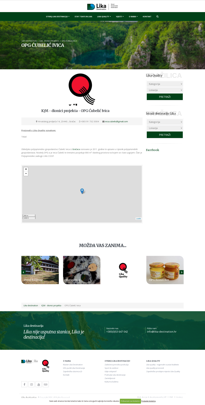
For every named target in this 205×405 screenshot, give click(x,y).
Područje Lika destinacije (115, 375)
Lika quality (103, 16)
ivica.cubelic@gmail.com (116, 121)
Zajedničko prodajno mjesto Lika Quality (163, 371)
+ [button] (26, 169)
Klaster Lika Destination (73, 364)
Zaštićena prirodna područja (117, 364)
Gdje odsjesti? (111, 371)
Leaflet (138, 218)
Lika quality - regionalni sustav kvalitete (162, 364)
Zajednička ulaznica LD (72, 371)
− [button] (26, 174)
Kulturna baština (111, 382)
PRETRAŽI (165, 96)
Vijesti (119, 16)
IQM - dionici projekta (49, 41)
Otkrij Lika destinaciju (57, 16)
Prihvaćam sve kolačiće (130, 401)
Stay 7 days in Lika (83, 16)
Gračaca (76, 149)
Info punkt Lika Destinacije (74, 368)
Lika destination (29, 41)
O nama (132, 16)
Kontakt (147, 16)
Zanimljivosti (110, 378)
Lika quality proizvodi (155, 368)
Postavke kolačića (148, 401)
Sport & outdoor (111, 368)
